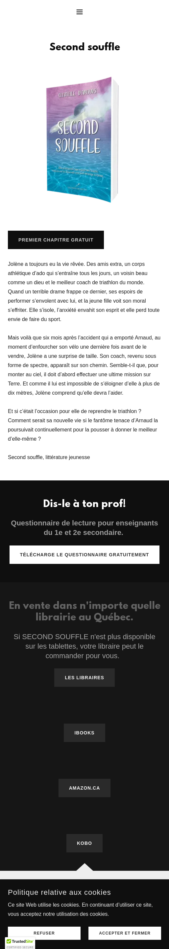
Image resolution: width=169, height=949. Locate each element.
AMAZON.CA (84, 788)
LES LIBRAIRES (84, 677)
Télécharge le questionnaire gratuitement (84, 554)
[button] (84, 11)
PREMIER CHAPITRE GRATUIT (55, 240)
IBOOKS (84, 732)
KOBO (84, 843)
